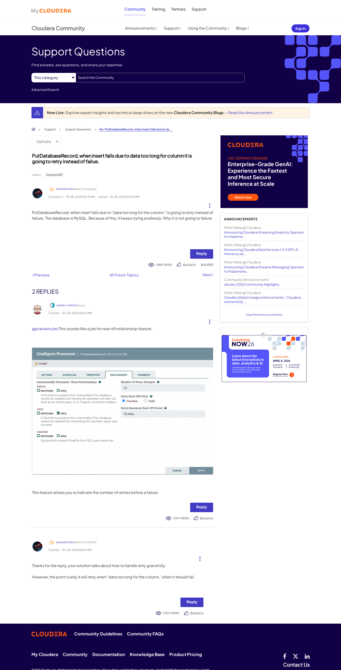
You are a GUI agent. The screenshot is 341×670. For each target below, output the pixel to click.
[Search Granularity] (54, 77)
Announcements (139, 28)
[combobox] (160, 77)
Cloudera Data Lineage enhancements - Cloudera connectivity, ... (262, 299)
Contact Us (296, 665)
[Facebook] (284, 656)
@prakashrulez (45, 328)
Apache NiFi (54, 175)
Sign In (300, 28)
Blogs (241, 28)
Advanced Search (45, 89)
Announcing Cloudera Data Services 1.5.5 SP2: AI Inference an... (261, 251)
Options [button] (43, 141)
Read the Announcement (250, 112)
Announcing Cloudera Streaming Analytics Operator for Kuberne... (264, 234)
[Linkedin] (307, 656)
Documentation (108, 654)
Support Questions (78, 129)
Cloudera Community (58, 28)
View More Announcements (264, 314)
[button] (207, 204)
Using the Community (207, 28)
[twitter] (295, 656)
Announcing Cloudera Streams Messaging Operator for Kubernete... (264, 269)
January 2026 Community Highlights (251, 284)
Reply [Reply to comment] (201, 506)
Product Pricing (185, 654)
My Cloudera (44, 654)
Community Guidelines (98, 633)
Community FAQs (145, 633)
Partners (178, 9)
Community (135, 9)
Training (158, 9)
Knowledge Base (147, 654)
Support (199, 9)
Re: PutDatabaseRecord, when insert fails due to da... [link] (136, 129)
